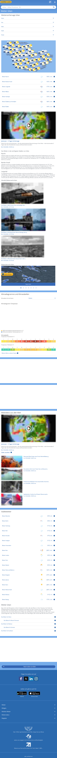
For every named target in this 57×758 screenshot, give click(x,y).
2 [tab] (23, 288)
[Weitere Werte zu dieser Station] (10, 353)
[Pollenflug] (50, 2)
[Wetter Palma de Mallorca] (28, 570)
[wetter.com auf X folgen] (26, 679)
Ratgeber (4, 718)
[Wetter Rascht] (28, 76)
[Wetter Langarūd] (28, 86)
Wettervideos (5, 715)
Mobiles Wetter (6, 711)
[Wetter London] (28, 555)
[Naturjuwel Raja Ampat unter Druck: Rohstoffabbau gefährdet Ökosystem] (28, 462)
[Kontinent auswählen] (27, 18)
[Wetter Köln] (28, 530)
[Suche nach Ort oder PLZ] (28, 7)
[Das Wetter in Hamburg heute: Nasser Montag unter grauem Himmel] (23, 222)
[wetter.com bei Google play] (22, 694)
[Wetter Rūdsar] (28, 91)
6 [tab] (33, 288)
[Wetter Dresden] (28, 535)
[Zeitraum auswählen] (27, 35)
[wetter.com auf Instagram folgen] (36, 679)
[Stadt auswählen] (27, 31)
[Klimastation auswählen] (42, 298)
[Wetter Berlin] (28, 520)
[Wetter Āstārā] (28, 106)
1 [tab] (21, 288)
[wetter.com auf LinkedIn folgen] (31, 679)
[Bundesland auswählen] (27, 26)
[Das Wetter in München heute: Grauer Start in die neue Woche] (22, 249)
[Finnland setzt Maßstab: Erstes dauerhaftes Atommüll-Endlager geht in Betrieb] (28, 487)
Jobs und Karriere (29, 756)
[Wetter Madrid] (28, 565)
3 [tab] (26, 288)
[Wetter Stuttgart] (28, 540)
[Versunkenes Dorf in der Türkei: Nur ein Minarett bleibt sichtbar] (28, 474)
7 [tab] (36, 288)
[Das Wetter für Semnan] (30, 627)
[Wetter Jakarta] (28, 579)
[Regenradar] (28, 276)
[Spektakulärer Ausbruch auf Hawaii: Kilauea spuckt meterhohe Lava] (28, 500)
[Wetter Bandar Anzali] (28, 81)
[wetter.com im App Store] (34, 694)
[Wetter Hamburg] (28, 525)
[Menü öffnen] (54, 2)
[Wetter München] (28, 516)
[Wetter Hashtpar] (28, 96)
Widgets (4, 708)
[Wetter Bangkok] (28, 575)
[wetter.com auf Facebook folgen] (21, 679)
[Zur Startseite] (6, 1)
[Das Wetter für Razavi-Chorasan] (30, 620)
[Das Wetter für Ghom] (28, 617)
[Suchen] (53, 7)
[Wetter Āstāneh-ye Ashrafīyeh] (28, 101)
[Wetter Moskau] (28, 594)
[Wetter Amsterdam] (28, 545)
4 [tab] (28, 288)
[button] (28, 705)
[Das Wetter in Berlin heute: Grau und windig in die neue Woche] (21, 196)
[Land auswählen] (27, 22)
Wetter (4, 705)
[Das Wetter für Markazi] (28, 624)
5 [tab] (31, 288)
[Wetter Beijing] (28, 599)
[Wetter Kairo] (28, 584)
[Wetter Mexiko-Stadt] (28, 589)
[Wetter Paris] (28, 560)
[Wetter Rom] (28, 550)
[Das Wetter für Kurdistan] (28, 631)
